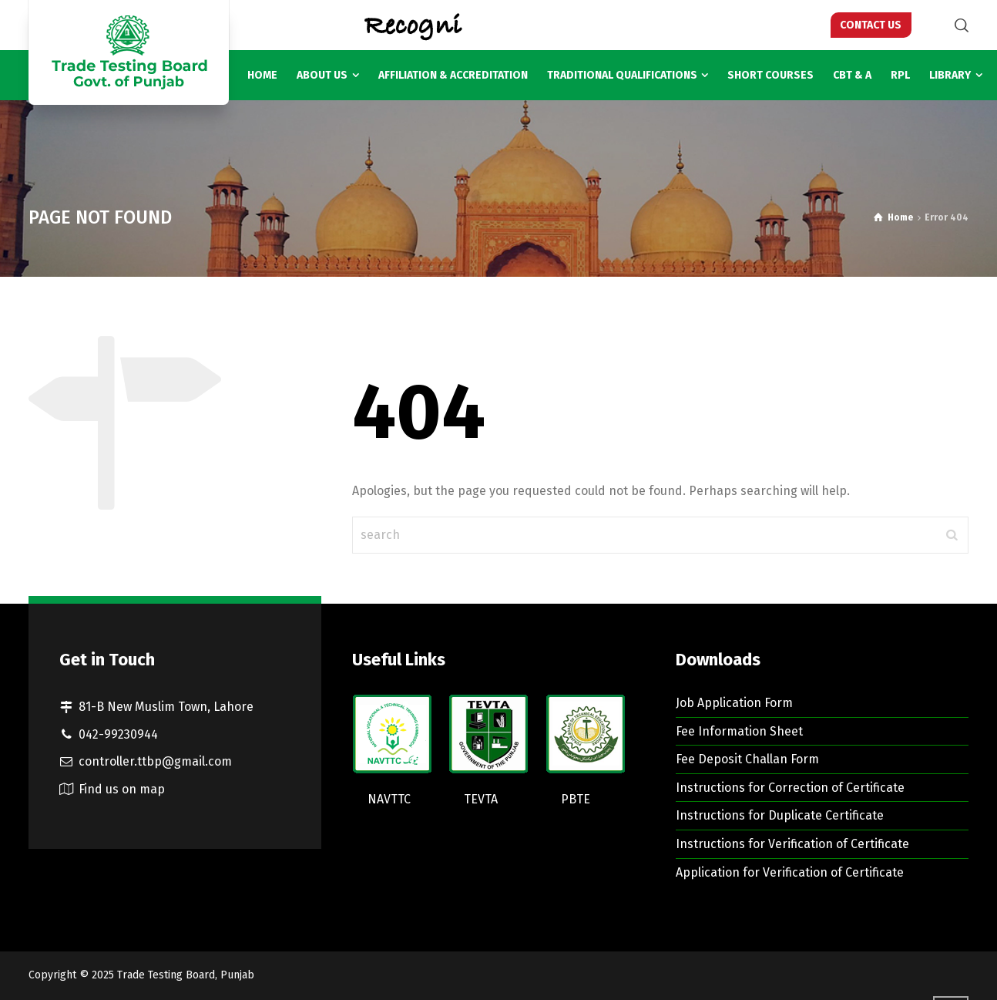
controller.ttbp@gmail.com (155, 761)
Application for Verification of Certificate (790, 872)
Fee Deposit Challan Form (747, 759)
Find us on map (122, 789)
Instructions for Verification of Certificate (792, 844)
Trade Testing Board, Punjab (185, 974)
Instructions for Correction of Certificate (790, 787)
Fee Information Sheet (739, 731)
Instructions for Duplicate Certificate (780, 815)
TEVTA (481, 799)
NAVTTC (389, 799)
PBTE (575, 799)
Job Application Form (734, 702)
